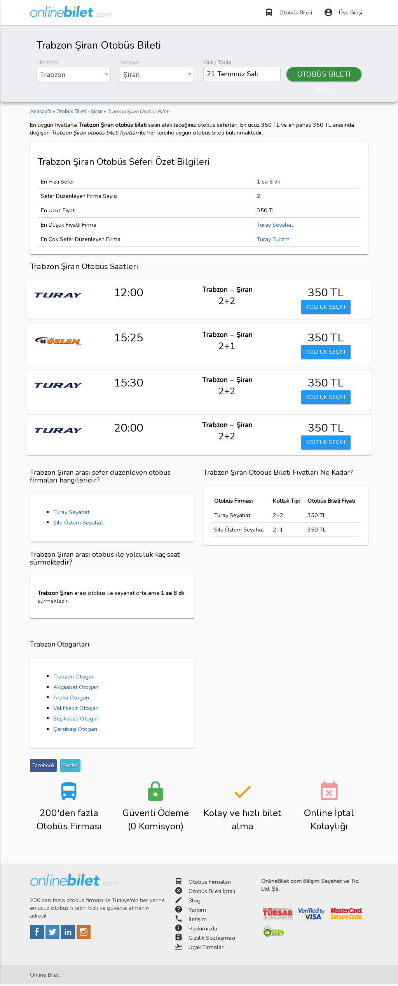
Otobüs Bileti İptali (212, 892)
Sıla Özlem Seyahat (78, 524)
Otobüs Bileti (288, 12)
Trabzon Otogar (73, 678)
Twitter (70, 766)
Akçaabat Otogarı (75, 688)
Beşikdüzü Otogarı (76, 720)
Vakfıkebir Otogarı (76, 709)
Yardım (197, 911)
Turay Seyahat (275, 225)
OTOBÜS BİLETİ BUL (324, 75)
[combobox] (74, 74)
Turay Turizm (273, 239)
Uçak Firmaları (207, 948)
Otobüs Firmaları (210, 883)
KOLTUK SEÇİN (325, 307)
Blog (195, 902)
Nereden (48, 62)
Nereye (129, 62)
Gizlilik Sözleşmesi (212, 939)
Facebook (43, 766)
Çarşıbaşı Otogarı (75, 730)
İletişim (198, 920)
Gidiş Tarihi (217, 62)
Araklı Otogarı (71, 699)
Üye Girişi (343, 12)
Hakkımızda (203, 930)
